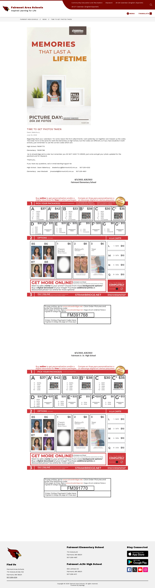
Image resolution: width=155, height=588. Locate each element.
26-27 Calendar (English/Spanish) (85, 7)
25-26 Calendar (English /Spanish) (129, 3)
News (45, 19)
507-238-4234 (12, 577)
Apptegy (82, 585)
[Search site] (151, 5)
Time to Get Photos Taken (61, 19)
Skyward (109, 3)
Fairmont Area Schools (29, 19)
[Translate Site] (145, 13)
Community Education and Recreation (87, 3)
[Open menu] (131, 13)
